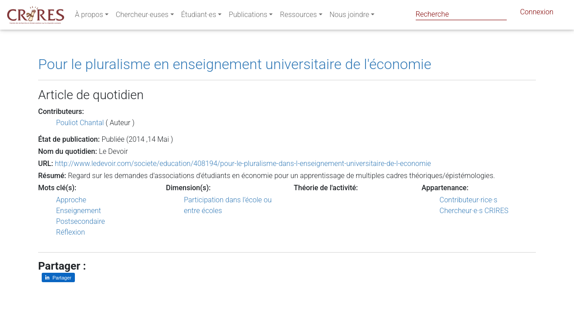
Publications (248, 16)
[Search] (461, 14)
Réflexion (70, 232)
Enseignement (78, 210)
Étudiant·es (198, 16)
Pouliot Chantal (80, 122)
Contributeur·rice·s (468, 200)
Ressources (298, 16)
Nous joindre (350, 16)
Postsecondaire (80, 221)
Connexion (536, 13)
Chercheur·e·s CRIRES (474, 210)
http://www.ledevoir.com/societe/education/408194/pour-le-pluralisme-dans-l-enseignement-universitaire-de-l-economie (243, 163)
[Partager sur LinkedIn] (58, 277)
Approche (71, 200)
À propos (89, 16)
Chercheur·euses (142, 16)
